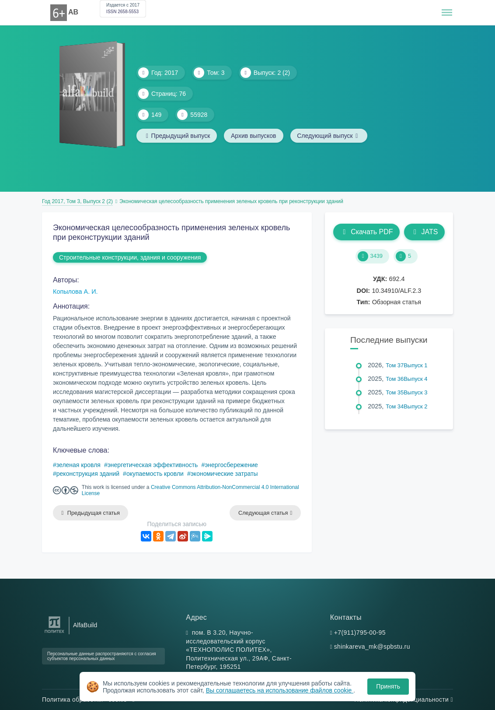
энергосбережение (231, 464)
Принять (388, 686)
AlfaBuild (85, 625)
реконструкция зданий (87, 473)
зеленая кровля (78, 464)
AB (73, 12)
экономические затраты (224, 473)
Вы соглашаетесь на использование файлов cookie (280, 690)
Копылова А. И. (75, 291)
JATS (424, 231)
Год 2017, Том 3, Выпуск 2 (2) (77, 201)
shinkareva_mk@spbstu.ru (372, 646)
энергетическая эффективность (153, 464)
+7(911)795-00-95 (360, 632)
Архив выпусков (254, 135)
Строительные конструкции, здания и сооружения (130, 257)
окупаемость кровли (155, 473)
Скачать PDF (366, 231)
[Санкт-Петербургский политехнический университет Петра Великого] (54, 633)
